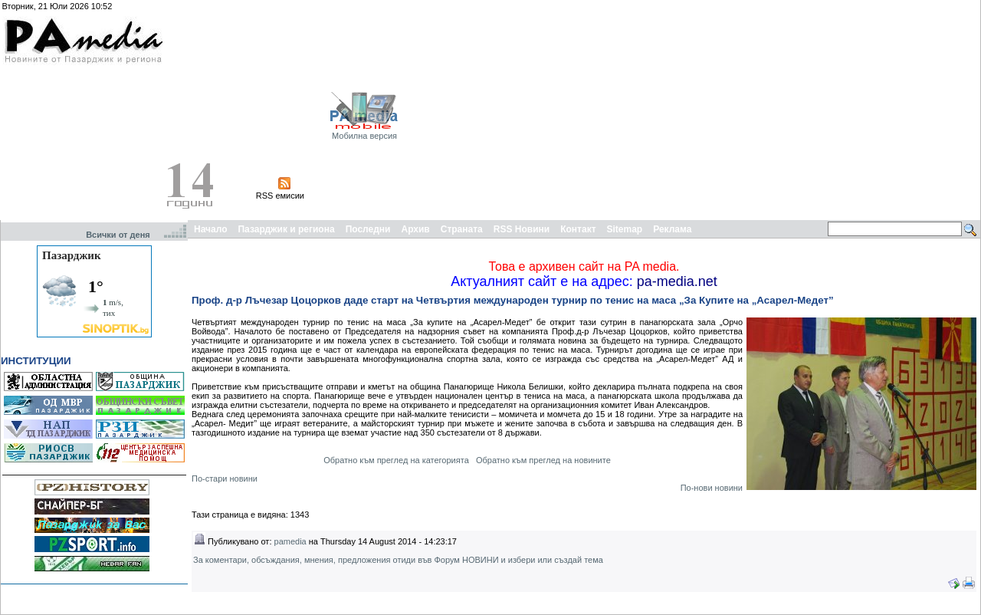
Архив (415, 229)
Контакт (577, 229)
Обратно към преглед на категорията (396, 460)
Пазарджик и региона (286, 229)
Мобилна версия (364, 135)
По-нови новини (712, 487)
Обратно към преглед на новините (543, 460)
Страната (462, 229)
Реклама (672, 229)
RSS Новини (522, 229)
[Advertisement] (795, 109)
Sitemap (625, 229)
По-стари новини (225, 478)
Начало (210, 229)
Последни (368, 229)
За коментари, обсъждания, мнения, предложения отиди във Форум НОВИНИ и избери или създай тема (398, 559)
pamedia (290, 541)
